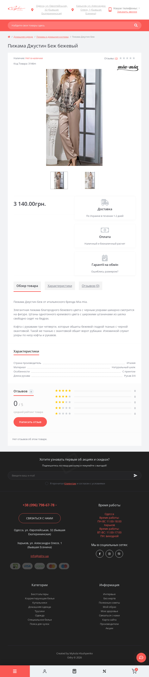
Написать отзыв (30, 422)
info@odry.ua (40, 556)
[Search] (135, 25)
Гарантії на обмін (105, 265)
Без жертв (109, 598)
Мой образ (109, 607)
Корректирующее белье (39, 598)
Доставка (105, 209)
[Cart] (134, 671)
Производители (109, 624)
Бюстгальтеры (39, 594)
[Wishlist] (104, 671)
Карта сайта (109, 619)
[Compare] (75, 671)
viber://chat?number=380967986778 (119, 554)
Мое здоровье (109, 611)
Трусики (40, 611)
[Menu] (15, 671)
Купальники (39, 602)
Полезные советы (109, 602)
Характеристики (60, 286)
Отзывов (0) (90, 286)
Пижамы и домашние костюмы (52, 36)
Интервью (109, 594)
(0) (116, 58)
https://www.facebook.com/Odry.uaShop (100, 554)
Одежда (39, 615)
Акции (109, 628)
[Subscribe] (135, 475)
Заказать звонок (127, 11)
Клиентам (70, 483)
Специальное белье (40, 619)
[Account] (45, 671)
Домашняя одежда (23, 36)
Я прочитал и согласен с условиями (77, 483)
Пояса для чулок (39, 624)
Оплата (105, 237)
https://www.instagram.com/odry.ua (109, 554)
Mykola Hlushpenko (81, 653)
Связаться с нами (39, 518)
